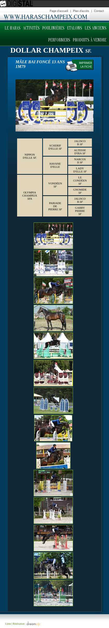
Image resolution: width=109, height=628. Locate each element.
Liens (8, 623)
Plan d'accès (81, 10)
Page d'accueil (59, 10)
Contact (99, 10)
